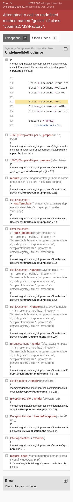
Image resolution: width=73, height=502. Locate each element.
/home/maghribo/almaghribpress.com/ (40, 463)
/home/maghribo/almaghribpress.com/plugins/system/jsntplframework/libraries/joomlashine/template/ (38, 67)
